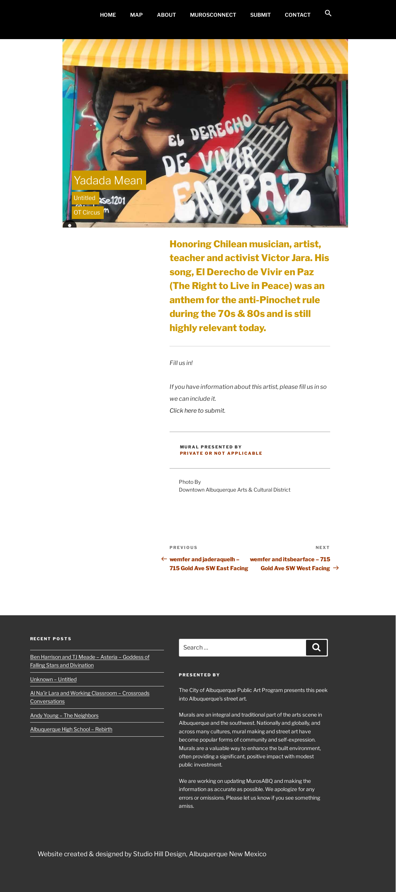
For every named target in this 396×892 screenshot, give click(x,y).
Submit (260, 15)
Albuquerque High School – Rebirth (71, 729)
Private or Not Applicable (221, 453)
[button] (328, 13)
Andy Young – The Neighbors (64, 715)
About (166, 15)
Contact (297, 15)
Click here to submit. (197, 410)
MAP (136, 15)
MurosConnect (213, 15)
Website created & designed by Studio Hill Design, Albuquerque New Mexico (152, 854)
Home (108, 15)
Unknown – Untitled (53, 679)
